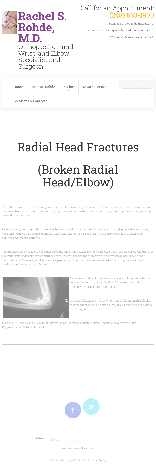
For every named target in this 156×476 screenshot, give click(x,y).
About (54, 441)
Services (68, 87)
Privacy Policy (97, 461)
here (46, 327)
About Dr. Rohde (42, 87)
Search (141, 84)
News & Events (94, 87)
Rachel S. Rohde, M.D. (63, 461)
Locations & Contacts (30, 101)
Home (18, 87)
